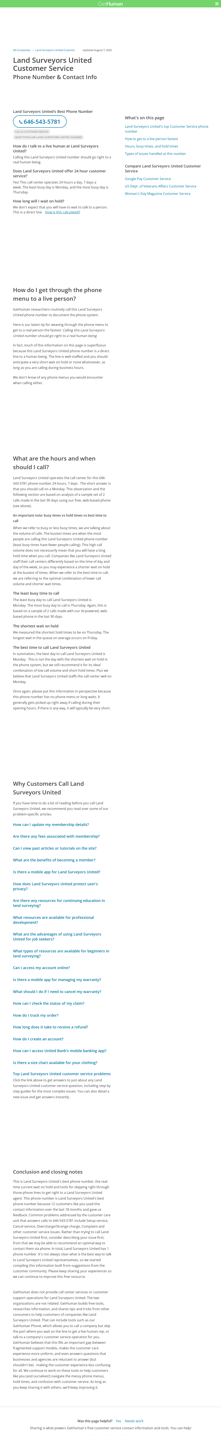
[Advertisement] (62, 250)
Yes (118, 1421)
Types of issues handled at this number (155, 153)
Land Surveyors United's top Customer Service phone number (166, 129)
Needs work (134, 1421)
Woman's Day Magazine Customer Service (157, 193)
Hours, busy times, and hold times (151, 146)
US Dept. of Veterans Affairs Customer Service (160, 186)
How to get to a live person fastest (151, 139)
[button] (217, 3)
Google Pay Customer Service (148, 179)
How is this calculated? (62, 212)
